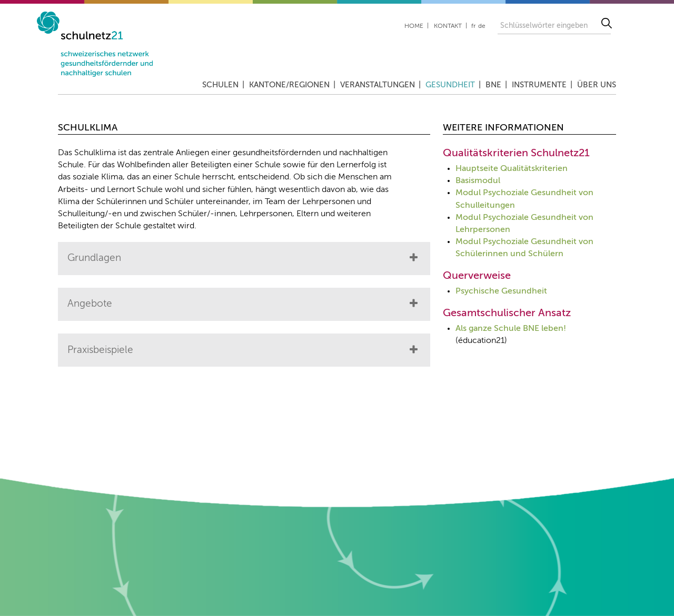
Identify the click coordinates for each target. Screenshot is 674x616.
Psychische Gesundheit (501, 291)
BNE (493, 85)
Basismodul (477, 181)
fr (473, 26)
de (481, 26)
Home (413, 26)
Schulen (220, 85)
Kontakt (448, 26)
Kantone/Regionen (289, 85)
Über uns (596, 85)
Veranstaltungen (377, 85)
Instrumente (539, 85)
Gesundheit (450, 85)
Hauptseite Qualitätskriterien (511, 169)
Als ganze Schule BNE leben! (510, 329)
